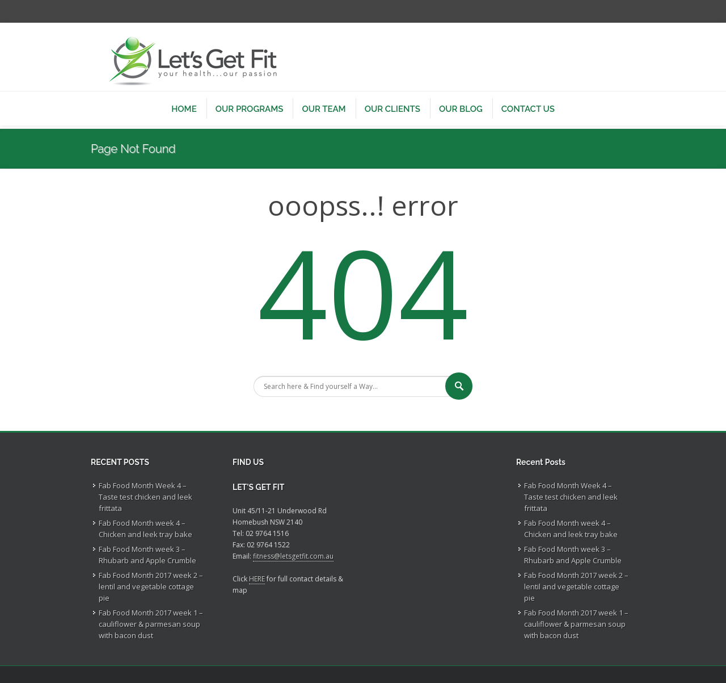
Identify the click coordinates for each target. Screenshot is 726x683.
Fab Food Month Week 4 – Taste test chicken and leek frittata (145, 496)
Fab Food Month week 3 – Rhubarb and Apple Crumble (147, 554)
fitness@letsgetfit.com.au (293, 556)
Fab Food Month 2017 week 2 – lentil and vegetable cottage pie (151, 586)
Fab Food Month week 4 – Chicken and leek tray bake (145, 528)
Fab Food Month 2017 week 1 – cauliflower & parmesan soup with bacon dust (151, 623)
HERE (257, 579)
